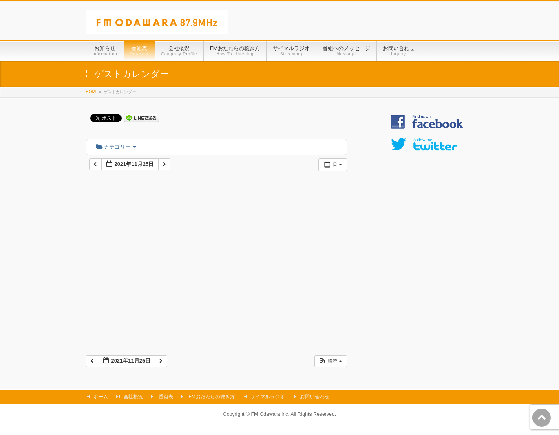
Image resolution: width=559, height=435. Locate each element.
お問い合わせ (314, 397)
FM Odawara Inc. (270, 414)
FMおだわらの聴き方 (212, 397)
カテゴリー (116, 147)
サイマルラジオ (267, 397)
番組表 (166, 397)
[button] (330, 361)
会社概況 (133, 397)
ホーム (100, 397)
